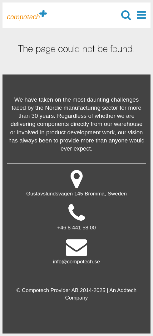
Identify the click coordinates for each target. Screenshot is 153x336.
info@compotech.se (76, 251)
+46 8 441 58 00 (76, 228)
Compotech (27, 15)
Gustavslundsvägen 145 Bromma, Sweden (76, 183)
